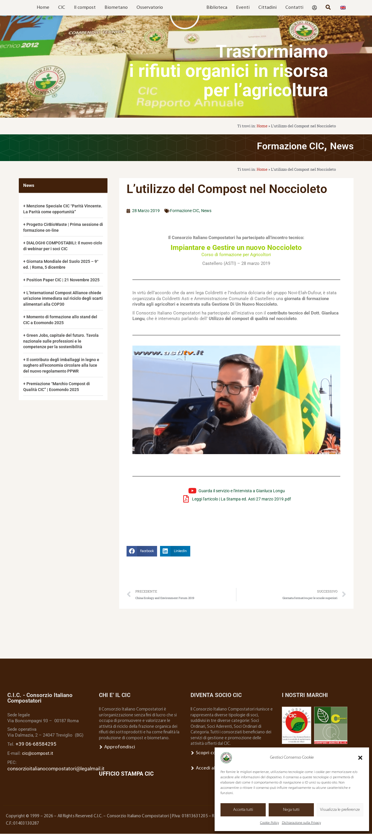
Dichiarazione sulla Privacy (301, 823)
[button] (360, 758)
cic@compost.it (37, 753)
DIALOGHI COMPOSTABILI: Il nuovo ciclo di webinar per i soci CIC (59, 245)
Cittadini (267, 7)
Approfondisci (115, 747)
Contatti (294, 7)
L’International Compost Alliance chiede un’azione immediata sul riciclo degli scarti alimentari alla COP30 (60, 303)
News (339, 145)
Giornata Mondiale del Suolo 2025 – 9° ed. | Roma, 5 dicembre (63, 263)
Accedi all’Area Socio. (212, 768)
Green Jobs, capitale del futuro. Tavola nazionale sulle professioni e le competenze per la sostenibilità (62, 345)
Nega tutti (291, 810)
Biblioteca (216, 7)
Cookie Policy (269, 823)
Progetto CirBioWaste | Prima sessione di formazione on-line (54, 226)
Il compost (85, 7)
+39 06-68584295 (32, 744)
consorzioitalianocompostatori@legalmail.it (50, 767)
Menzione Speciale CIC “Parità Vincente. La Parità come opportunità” (60, 208)
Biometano (116, 7)
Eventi (243, 7)
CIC (61, 7)
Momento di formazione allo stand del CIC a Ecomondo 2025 (61, 324)
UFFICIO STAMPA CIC (126, 774)
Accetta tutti (243, 810)
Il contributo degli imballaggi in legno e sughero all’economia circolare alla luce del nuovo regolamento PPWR (63, 370)
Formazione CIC (274, 145)
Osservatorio (150, 7)
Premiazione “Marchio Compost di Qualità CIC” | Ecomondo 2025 (58, 391)
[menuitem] (343, 7)
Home (43, 7)
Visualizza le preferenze (340, 810)
